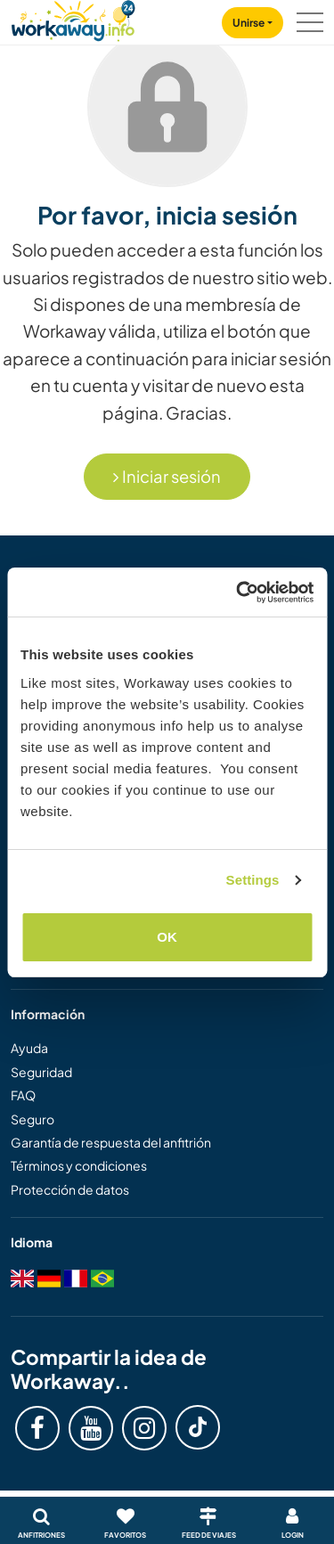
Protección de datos (70, 1189)
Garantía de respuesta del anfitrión (111, 1142)
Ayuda (29, 1048)
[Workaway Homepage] (73, 18)
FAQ (23, 1095)
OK (167, 936)
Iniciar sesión (167, 476)
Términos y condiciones (79, 1165)
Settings (253, 879)
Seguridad (41, 1072)
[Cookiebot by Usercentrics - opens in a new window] (238, 592)
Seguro (32, 1119)
